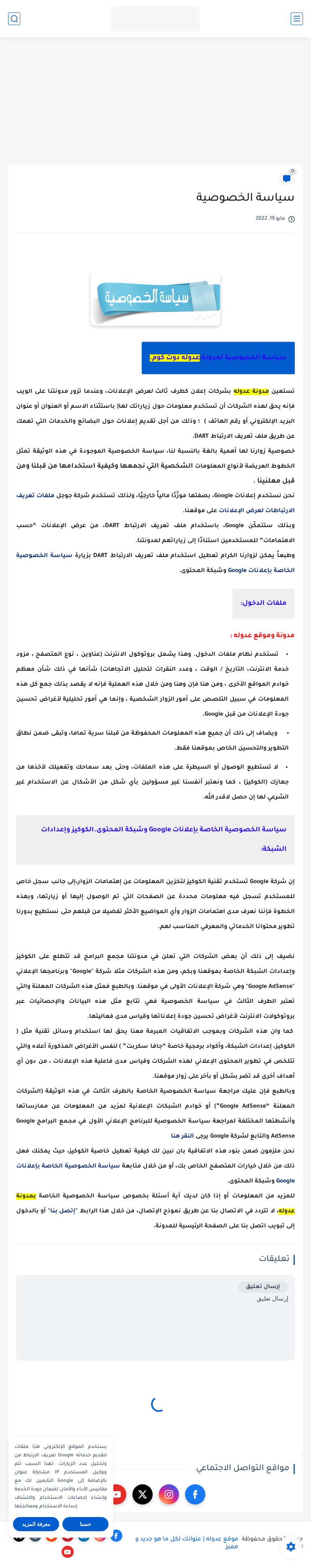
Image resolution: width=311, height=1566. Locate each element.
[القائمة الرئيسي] (297, 19)
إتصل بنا (62, 1211)
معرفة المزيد (36, 1524)
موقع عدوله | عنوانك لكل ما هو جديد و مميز (186, 1543)
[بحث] (14, 19)
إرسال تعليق (263, 1287)
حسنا (85, 1524)
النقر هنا (182, 1137)
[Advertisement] (155, 102)
